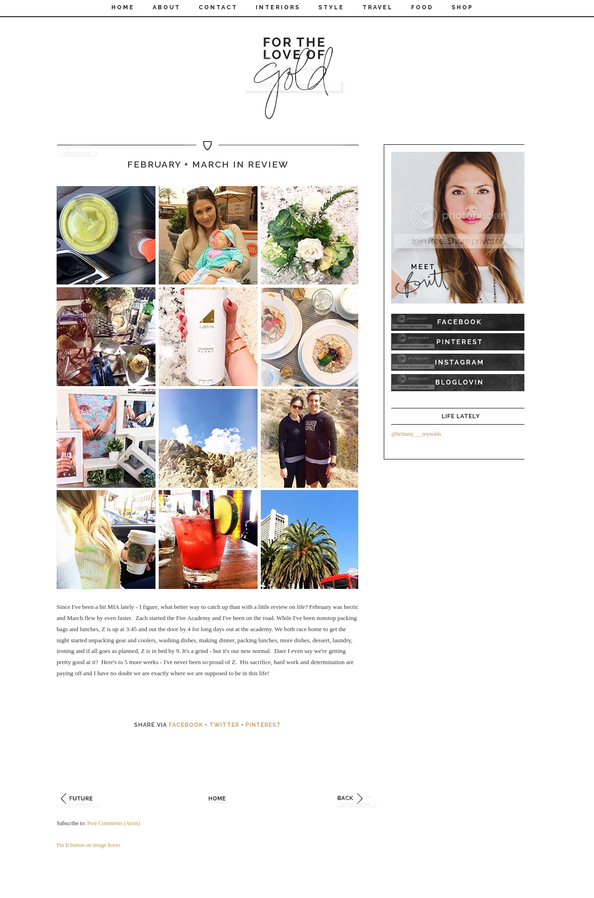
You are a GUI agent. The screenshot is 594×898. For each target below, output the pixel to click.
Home (123, 7)
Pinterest (263, 725)
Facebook (186, 725)
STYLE (331, 7)
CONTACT (218, 7)
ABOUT (167, 7)
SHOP (462, 7)
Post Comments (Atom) (113, 823)
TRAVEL (377, 7)
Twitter (224, 725)
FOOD (422, 7)
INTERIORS (278, 7)
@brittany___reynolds (416, 434)
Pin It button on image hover (89, 845)
